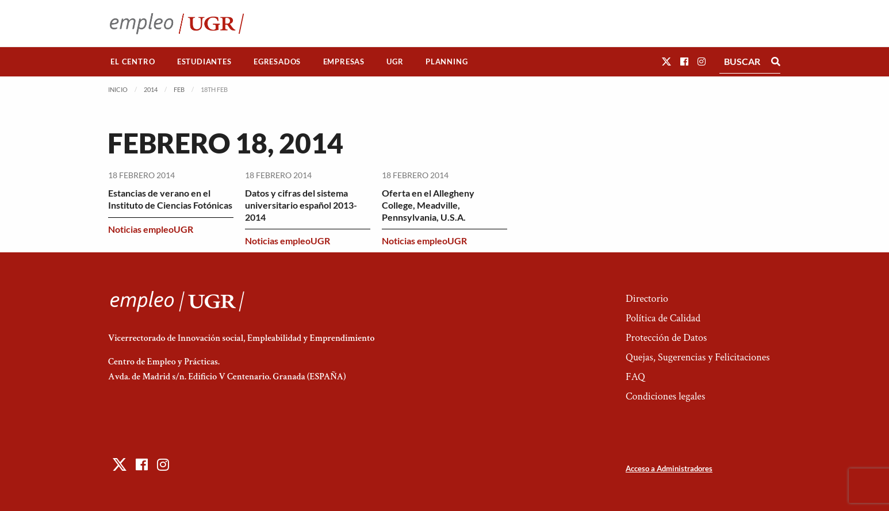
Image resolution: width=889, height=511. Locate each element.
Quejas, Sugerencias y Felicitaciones (698, 357)
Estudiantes (204, 61)
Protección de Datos (666, 337)
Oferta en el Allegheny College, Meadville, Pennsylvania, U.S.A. (428, 204)
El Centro (132, 61)
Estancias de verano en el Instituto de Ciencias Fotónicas (170, 198)
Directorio (647, 298)
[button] (666, 61)
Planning (447, 61)
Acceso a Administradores (669, 468)
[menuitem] (132, 61)
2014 (151, 89)
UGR (394, 61)
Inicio (118, 89)
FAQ (635, 376)
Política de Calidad (663, 318)
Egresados (277, 61)
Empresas (344, 61)
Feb (179, 89)
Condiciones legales (665, 396)
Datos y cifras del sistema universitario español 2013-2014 (301, 204)
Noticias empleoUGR (150, 229)
